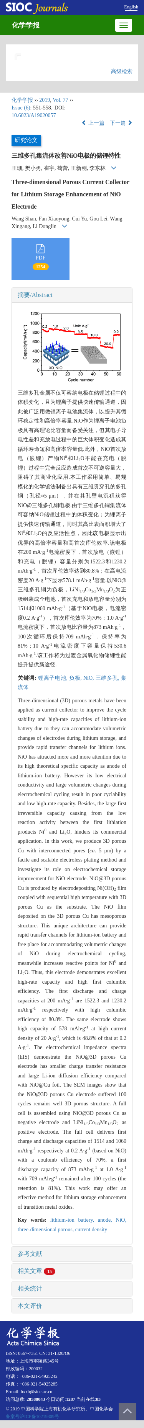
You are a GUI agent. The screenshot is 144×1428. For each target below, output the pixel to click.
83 (98, 1399)
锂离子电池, (53, 678)
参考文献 (30, 1253)
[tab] (72, 295)
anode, (107, 1220)
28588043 (35, 1399)
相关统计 (30, 1288)
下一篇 (121, 123)
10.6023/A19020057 (34, 115)
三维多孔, (108, 678)
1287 (70, 1399)
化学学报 (26, 25)
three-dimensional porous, (46, 1229)
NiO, (89, 678)
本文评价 (30, 1305)
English (131, 7)
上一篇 (92, 123)
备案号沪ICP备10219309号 (32, 1416)
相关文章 (36, 1271)
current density (91, 1229)
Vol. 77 (60, 100)
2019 (44, 100)
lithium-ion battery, (74, 1220)
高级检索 (121, 71)
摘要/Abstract (35, 295)
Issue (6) (21, 108)
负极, (76, 678)
